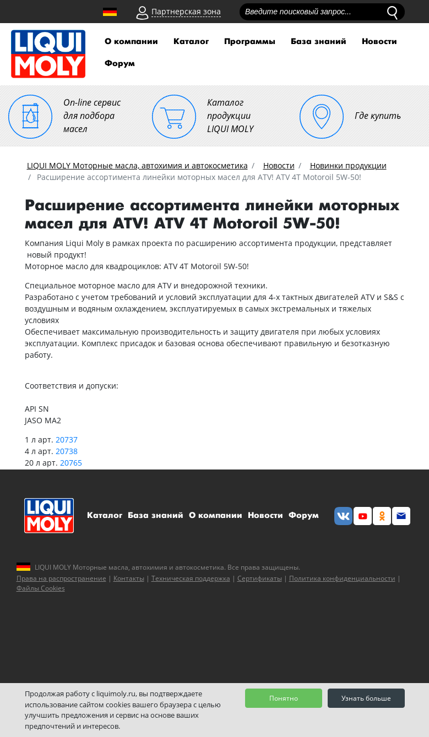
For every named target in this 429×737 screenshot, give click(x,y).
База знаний (318, 41)
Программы (249, 41)
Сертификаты (259, 578)
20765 (71, 462)
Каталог (191, 41)
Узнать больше (366, 698)
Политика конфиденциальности (342, 578)
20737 (67, 439)
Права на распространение (61, 578)
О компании (131, 41)
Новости (379, 41)
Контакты (128, 578)
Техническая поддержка (190, 578)
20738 (67, 451)
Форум (120, 63)
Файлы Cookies (41, 588)
